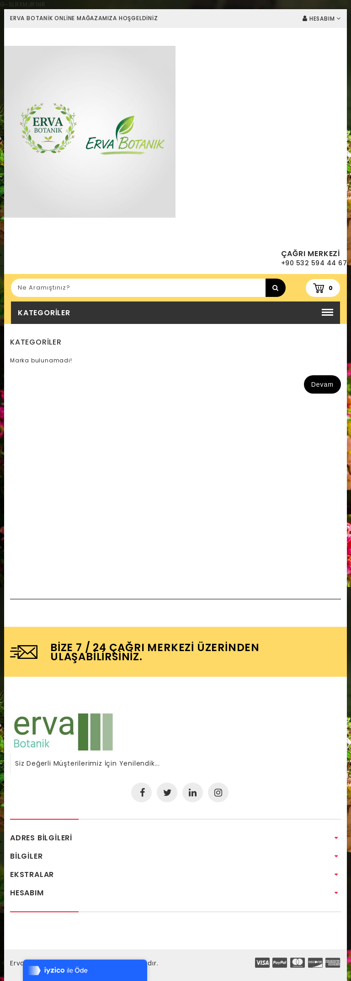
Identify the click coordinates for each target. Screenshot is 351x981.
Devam (322, 384)
